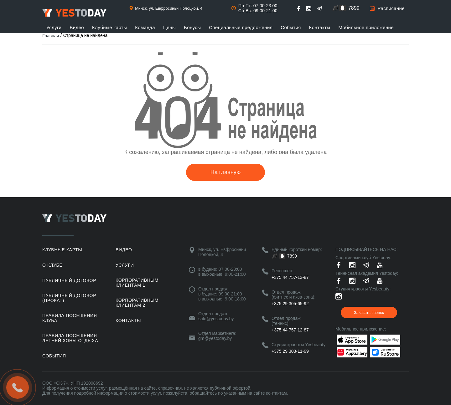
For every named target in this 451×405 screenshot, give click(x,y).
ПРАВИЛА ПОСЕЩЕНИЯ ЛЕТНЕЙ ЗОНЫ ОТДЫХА (70, 338)
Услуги (53, 27)
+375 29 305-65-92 (290, 303)
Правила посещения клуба (69, 318)
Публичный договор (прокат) (69, 298)
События (291, 27)
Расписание (391, 8)
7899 (354, 8)
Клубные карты (109, 27)
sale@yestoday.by (216, 318)
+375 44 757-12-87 (290, 329)
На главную (225, 172)
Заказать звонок (369, 312)
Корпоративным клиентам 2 (137, 303)
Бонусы (192, 27)
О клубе (52, 265)
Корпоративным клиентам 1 (137, 283)
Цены (169, 27)
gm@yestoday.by (215, 338)
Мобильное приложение (366, 27)
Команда (145, 27)
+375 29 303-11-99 (290, 351)
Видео (77, 27)
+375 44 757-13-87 (290, 277)
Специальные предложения (240, 27)
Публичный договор (69, 280)
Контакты (319, 27)
